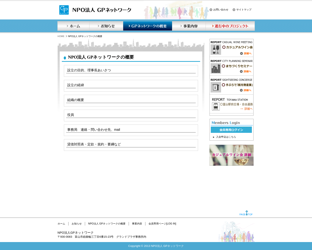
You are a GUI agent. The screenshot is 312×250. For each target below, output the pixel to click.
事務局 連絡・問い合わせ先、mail (93, 129)
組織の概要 (75, 100)
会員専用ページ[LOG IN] (162, 223)
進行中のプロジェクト (230, 26)
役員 (70, 115)
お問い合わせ (220, 9)
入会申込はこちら (226, 136)
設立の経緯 (75, 85)
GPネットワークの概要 (147, 26)
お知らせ (106, 26)
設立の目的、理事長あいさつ (89, 70)
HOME (61, 36)
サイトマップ (243, 9)
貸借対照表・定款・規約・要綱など (94, 144)
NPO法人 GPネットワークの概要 (107, 223)
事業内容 (189, 26)
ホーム (73, 26)
